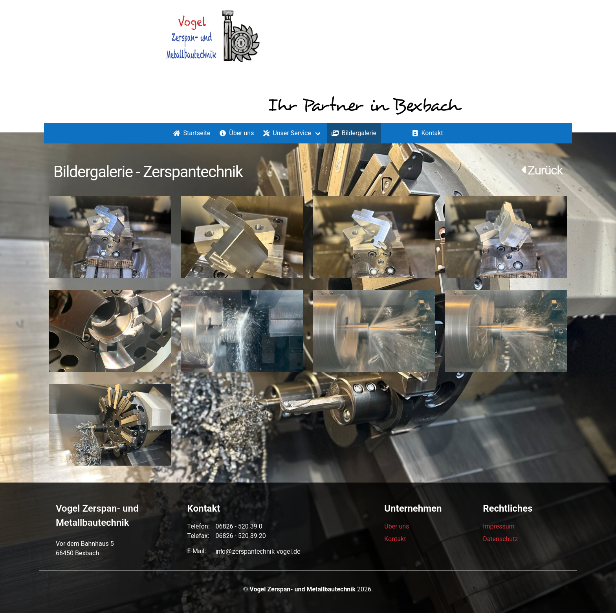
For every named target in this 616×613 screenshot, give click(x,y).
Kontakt (427, 133)
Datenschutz (500, 539)
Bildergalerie (354, 133)
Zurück (542, 170)
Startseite (192, 133)
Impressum (499, 526)
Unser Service (287, 133)
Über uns (237, 133)
